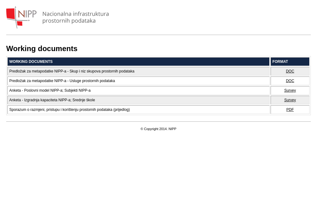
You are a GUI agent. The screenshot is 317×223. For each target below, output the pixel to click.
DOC (290, 71)
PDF (290, 109)
